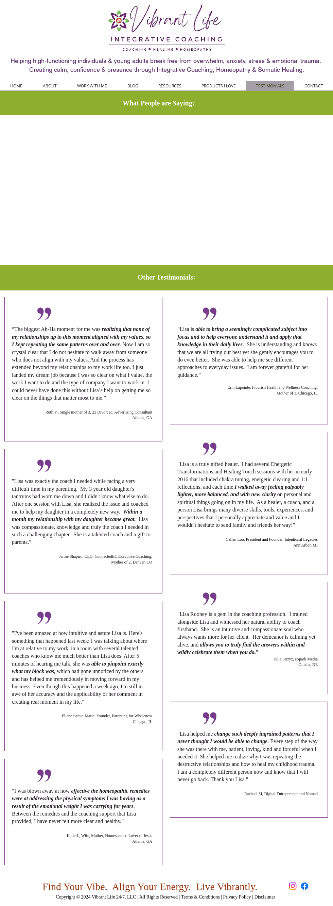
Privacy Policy (237, 897)
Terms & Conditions (200, 897)
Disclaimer (264, 897)
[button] (169, 85)
